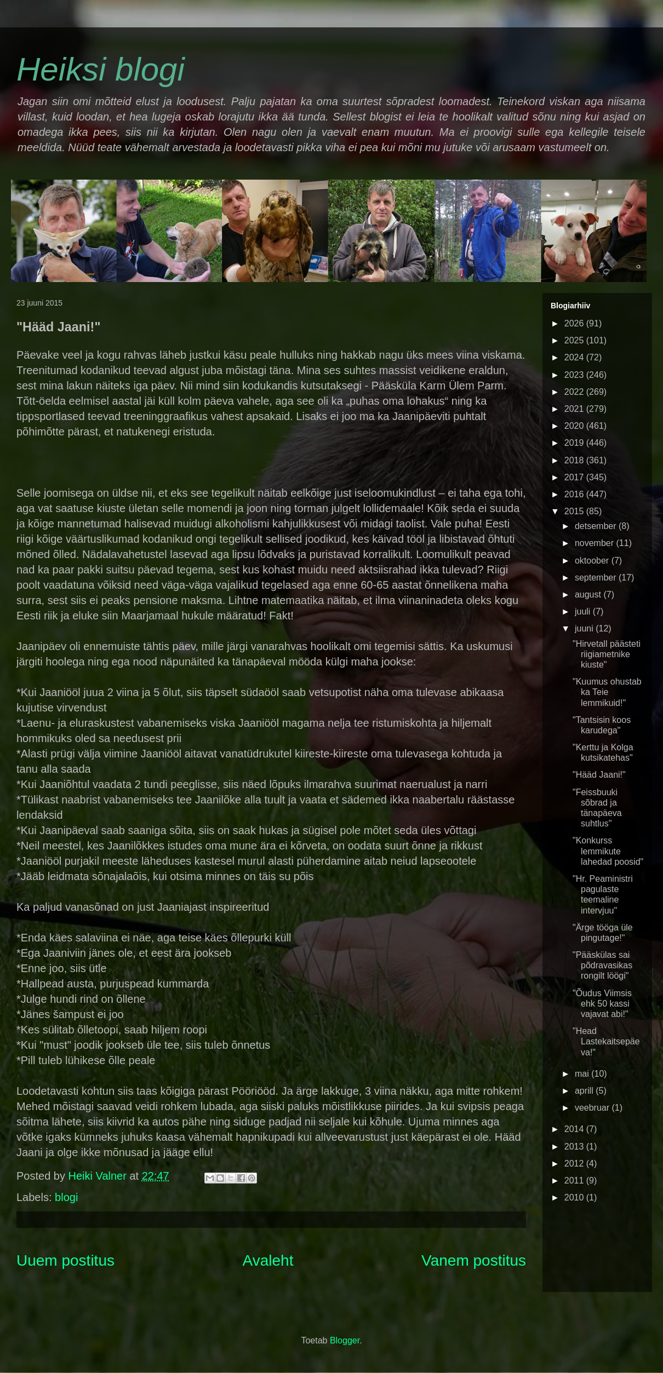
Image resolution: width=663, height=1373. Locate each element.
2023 (575, 375)
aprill (585, 1090)
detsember (597, 526)
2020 (575, 425)
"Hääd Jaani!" (599, 774)
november (595, 543)
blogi (66, 1197)
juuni (585, 628)
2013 (575, 1146)
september (597, 577)
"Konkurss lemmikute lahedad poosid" (608, 851)
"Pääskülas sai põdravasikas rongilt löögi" (602, 965)
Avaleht (268, 1260)
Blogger (344, 1340)
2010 (575, 1197)
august (589, 594)
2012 (575, 1163)
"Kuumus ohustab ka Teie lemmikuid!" (607, 692)
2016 (575, 494)
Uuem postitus (65, 1260)
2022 (575, 392)
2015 (575, 511)
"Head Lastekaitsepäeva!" (606, 1041)
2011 (575, 1180)
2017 (575, 477)
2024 (575, 357)
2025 (575, 340)
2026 (575, 323)
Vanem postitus (473, 1260)
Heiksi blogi (100, 69)
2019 (575, 442)
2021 (575, 408)
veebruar (593, 1107)
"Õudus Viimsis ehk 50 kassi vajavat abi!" (602, 1004)
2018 (575, 460)
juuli (584, 611)
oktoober (593, 560)
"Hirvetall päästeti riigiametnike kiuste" (607, 654)
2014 (575, 1129)
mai (583, 1073)
